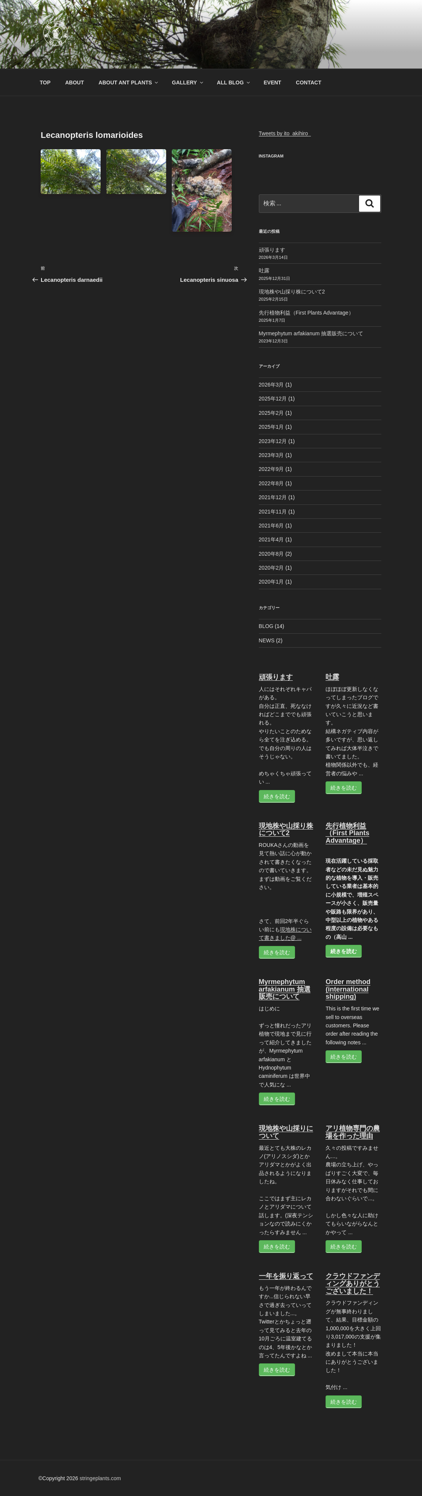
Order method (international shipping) (348, 989)
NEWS (267, 640)
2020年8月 (271, 554)
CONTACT (308, 82)
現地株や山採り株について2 (292, 292)
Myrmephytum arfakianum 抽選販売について (311, 333)
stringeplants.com (100, 1478)
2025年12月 (273, 399)
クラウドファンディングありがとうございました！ (353, 1283)
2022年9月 (271, 469)
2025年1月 (271, 427)
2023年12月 (273, 441)
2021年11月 (273, 512)
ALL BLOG (234, 82)
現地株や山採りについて (286, 1132)
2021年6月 (271, 526)
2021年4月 (271, 539)
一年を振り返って (286, 1276)
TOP (45, 82)
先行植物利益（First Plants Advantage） (306, 313)
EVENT (272, 82)
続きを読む (277, 796)
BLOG (266, 626)
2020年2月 (271, 568)
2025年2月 (271, 413)
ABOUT (74, 82)
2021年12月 (273, 497)
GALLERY (188, 82)
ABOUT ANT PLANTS (129, 82)
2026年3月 (271, 385)
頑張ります (272, 250)
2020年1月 (271, 582)
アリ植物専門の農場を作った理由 (353, 1132)
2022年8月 (271, 483)
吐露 (264, 270)
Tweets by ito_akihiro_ (285, 133)
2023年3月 (271, 455)
